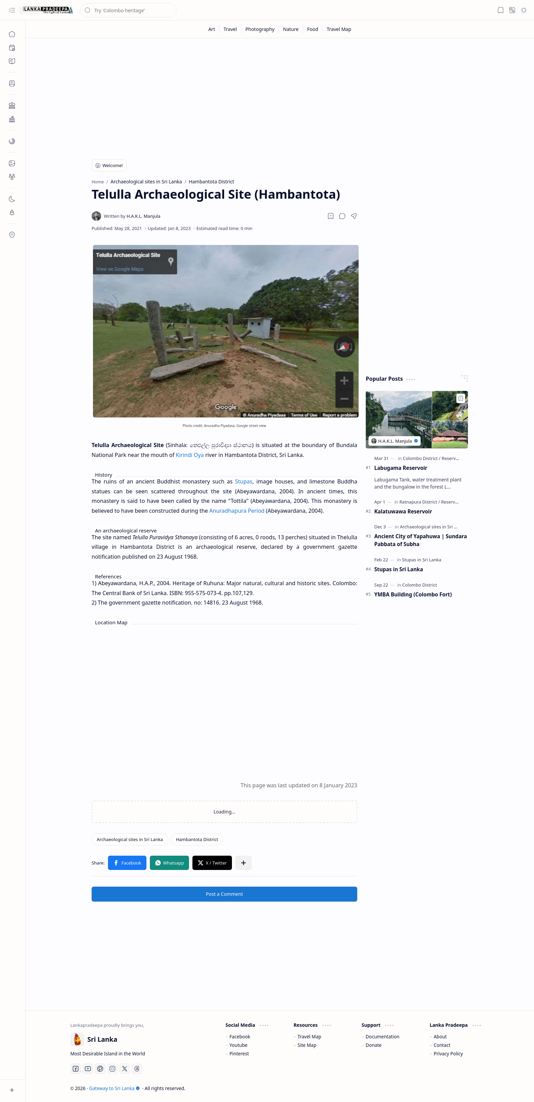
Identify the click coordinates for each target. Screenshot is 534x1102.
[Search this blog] (128, 10)
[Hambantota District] (197, 839)
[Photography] (260, 29)
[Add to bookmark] (460, 398)
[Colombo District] (421, 458)
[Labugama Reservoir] (417, 419)
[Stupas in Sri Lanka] (421, 560)
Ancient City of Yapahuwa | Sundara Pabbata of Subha (420, 540)
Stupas (243, 481)
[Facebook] (75, 1069)
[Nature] (291, 29)
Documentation (382, 1036)
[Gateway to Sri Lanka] (46, 10)
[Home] (12, 34)
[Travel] (230, 29)
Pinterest (239, 1053)
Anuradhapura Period (237, 510)
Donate (374, 1045)
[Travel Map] (339, 29)
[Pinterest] (100, 1069)
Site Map (307, 1045)
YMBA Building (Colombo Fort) (413, 594)
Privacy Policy (448, 1053)
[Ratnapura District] (419, 502)
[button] (12, 10)
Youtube (239, 1045)
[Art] (212, 29)
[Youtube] (88, 1069)
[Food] (313, 29)
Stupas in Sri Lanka (398, 569)
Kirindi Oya (190, 455)
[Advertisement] (274, 96)
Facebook (240, 1036)
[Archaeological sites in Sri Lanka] (130, 839)
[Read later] (331, 216)
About (440, 1036)
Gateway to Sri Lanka (114, 1088)
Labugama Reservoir (400, 467)
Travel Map (309, 1036)
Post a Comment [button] (224, 894)
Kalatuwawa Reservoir (403, 511)
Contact (442, 1045)
